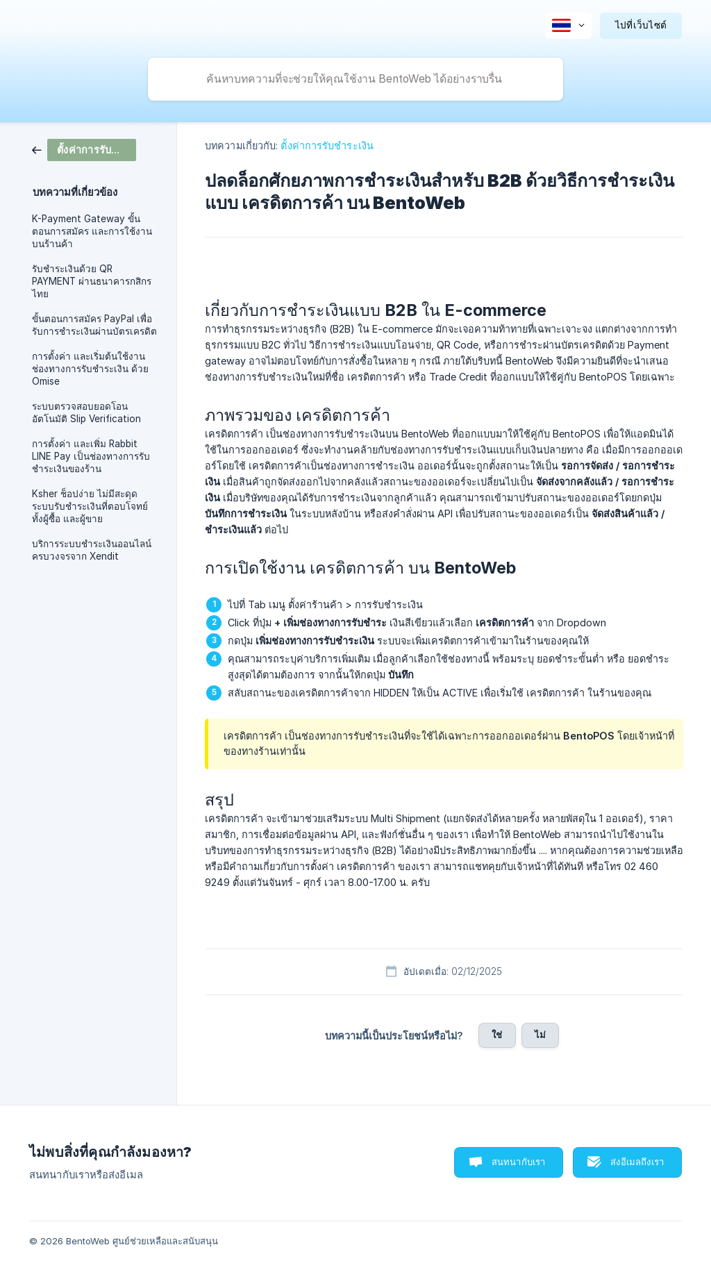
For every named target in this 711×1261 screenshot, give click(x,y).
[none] (568, 25)
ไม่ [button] (540, 1034)
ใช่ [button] (497, 1034)
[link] (84, 149)
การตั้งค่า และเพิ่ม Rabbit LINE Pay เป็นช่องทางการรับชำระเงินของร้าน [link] (91, 456)
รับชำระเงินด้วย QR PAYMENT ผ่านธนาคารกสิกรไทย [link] (91, 281)
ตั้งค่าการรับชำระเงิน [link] (327, 145)
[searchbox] (355, 79)
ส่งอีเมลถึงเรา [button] (637, 1161)
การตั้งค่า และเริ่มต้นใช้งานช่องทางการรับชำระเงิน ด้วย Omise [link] (90, 369)
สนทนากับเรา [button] (519, 1161)
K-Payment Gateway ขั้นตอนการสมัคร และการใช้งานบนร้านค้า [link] (92, 231)
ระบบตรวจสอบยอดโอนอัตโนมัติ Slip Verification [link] (86, 412)
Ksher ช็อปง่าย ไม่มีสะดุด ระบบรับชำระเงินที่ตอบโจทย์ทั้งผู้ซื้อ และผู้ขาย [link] (90, 506)
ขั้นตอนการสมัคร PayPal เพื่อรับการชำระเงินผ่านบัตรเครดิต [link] (94, 325)
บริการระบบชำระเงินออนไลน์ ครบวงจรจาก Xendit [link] (91, 550)
